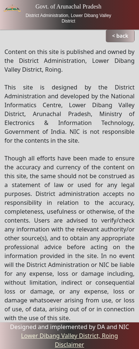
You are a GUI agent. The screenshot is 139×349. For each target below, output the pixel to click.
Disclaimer (69, 344)
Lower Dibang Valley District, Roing (69, 336)
